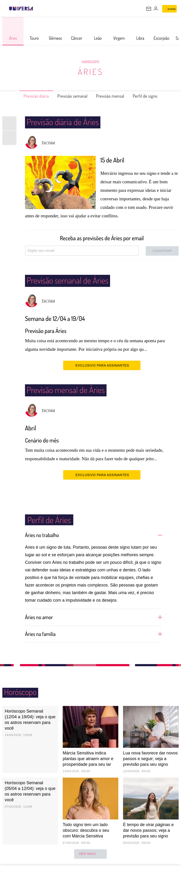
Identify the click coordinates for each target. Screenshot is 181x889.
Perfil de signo (153, 96)
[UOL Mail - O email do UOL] (149, 9)
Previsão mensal (113, 96)
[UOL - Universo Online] (36, 8)
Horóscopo (90, 62)
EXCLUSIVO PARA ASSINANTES (101, 365)
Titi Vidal (48, 143)
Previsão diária (28, 96)
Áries (90, 71)
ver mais (90, 854)
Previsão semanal (70, 96)
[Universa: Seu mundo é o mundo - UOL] (21, 8)
